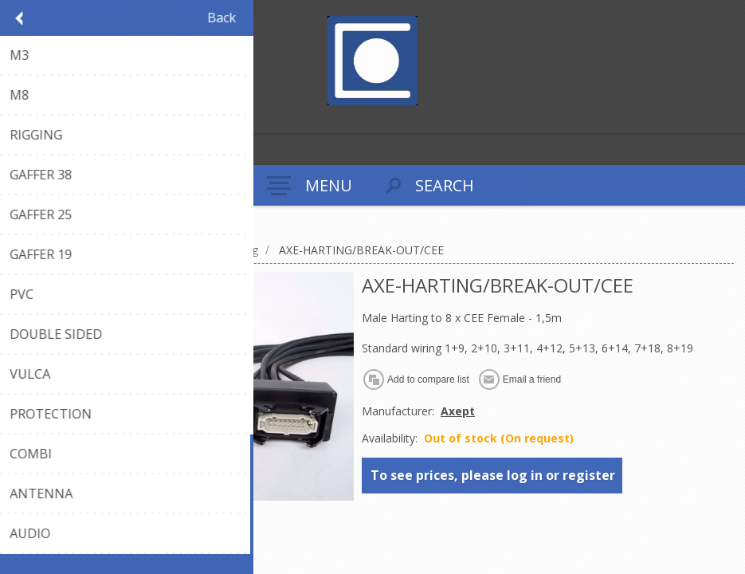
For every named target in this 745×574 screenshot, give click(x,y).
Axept (458, 411)
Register (15, 119)
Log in (47, 119)
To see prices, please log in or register (493, 475)
